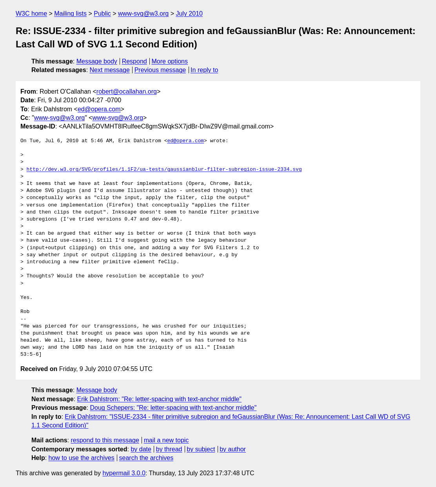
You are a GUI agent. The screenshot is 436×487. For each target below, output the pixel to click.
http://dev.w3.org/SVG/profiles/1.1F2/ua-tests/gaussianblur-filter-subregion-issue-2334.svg (164, 169)
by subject (201, 449)
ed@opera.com (99, 109)
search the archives (146, 457)
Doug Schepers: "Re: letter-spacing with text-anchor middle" (173, 407)
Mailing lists (70, 13)
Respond (134, 61)
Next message (110, 70)
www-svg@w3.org (143, 13)
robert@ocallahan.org (126, 91)
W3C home (31, 13)
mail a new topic (166, 440)
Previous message (160, 70)
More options (170, 61)
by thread (169, 449)
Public (102, 13)
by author (233, 449)
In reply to (204, 70)
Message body (96, 61)
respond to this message (105, 440)
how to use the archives (81, 457)
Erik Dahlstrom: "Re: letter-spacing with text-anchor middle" (159, 399)
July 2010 (189, 13)
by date (141, 449)
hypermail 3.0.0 (123, 473)
